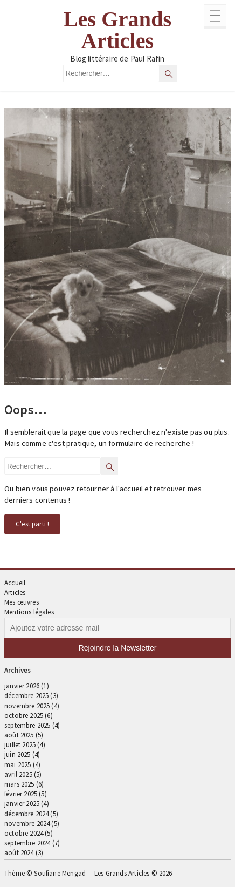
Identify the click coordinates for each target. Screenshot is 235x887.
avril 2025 (18, 774)
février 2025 (20, 793)
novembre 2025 (27, 705)
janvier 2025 (21, 803)
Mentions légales (29, 612)
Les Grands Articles (118, 30)
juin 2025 (17, 754)
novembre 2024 (27, 823)
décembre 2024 (26, 813)
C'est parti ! (32, 524)
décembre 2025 (26, 695)
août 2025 (19, 735)
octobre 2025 (23, 715)
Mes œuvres (21, 602)
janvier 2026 (21, 685)
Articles (14, 592)
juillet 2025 (20, 744)
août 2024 (19, 852)
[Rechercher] (168, 73)
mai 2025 (17, 764)
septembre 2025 (27, 725)
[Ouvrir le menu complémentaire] (215, 16)
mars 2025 (19, 784)
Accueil (14, 582)
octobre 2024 (23, 833)
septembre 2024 (27, 843)
